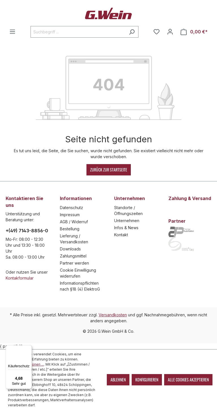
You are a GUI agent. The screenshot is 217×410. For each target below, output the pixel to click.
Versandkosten (113, 314)
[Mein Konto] (170, 31)
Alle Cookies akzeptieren (188, 380)
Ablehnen (118, 380)
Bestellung (69, 228)
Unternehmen (126, 220)
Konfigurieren (146, 380)
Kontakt (121, 234)
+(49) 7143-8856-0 (27, 230)
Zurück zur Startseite (108, 170)
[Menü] (12, 31)
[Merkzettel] (156, 31)
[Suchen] (131, 32)
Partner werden (74, 263)
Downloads (70, 248)
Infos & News (126, 227)
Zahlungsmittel (73, 256)
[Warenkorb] (194, 32)
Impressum (70, 214)
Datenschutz (71, 207)
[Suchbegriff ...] (78, 32)
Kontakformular (20, 278)
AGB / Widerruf (74, 221)
